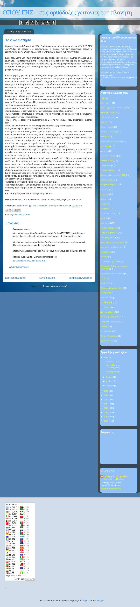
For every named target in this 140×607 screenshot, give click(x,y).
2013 (106, 408)
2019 (106, 358)
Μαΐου (109, 381)
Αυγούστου (111, 361)
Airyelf (86, 600)
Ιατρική (103, 204)
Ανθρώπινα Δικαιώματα (110, 141)
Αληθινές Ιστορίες (108, 132)
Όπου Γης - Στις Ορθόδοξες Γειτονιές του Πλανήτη (116, 477)
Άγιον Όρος (105, 103)
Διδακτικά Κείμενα (21, 214)
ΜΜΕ (102, 218)
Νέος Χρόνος (106, 252)
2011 (106, 417)
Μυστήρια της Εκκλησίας (111, 247)
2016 (106, 395)
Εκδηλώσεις (105, 165)
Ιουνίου (109, 377)
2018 (106, 391)
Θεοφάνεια (105, 194)
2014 (106, 404)
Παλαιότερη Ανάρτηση (80, 277)
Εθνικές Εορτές (106, 161)
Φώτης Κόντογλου (108, 336)
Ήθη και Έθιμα (106, 117)
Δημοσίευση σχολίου (19, 267)
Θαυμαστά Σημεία (108, 185)
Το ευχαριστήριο (113, 372)
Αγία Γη (103, 122)
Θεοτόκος (104, 189)
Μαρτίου (110, 386)
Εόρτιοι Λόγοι (106, 180)
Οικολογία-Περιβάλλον (110, 261)
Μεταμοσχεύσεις (107, 237)
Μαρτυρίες (105, 223)
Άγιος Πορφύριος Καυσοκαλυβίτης (115, 108)
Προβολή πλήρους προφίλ (111, 489)
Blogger (100, 600)
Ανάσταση (104, 137)
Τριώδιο (103, 326)
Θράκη (103, 199)
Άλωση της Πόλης (108, 112)
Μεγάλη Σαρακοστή (109, 233)
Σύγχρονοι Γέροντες (109, 322)
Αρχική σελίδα (47, 277)
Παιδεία (103, 283)
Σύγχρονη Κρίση (107, 312)
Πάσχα (103, 278)
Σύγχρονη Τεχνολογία (109, 317)
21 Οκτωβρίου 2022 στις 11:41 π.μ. (29, 261)
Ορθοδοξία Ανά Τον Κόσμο (112, 274)
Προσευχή (104, 307)
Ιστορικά (104, 209)
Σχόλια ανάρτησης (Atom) (55, 286)
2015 (106, 399)
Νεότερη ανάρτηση (15, 277)
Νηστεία (104, 257)
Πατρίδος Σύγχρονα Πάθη (111, 288)
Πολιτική (104, 298)
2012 (106, 412)
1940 (102, 98)
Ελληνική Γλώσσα (108, 170)
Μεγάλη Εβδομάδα (108, 228)
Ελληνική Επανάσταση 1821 (112, 175)
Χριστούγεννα (106, 341)
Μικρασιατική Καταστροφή (112, 242)
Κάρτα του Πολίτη (108, 213)
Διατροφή (104, 151)
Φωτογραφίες (106, 331)
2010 (106, 421)
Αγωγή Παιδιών (107, 127)
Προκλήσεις (105, 302)
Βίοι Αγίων (105, 146)
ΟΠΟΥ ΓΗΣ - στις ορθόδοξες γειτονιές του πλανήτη (67, 13)
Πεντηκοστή (105, 293)
